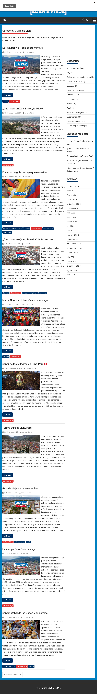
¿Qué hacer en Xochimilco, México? (22, 108)
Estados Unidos (74, 90)
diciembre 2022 (74, 204)
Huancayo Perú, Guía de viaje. (19, 549)
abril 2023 (71, 190)
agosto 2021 (72, 252)
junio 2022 (71, 217)
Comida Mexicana (9, 666)
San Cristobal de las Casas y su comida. (25, 613)
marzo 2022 (72, 230)
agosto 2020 (72, 270)
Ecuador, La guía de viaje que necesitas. (25, 172)
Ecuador (27, 229)
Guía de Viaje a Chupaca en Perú (20, 488)
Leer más (7, 95)
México (31, 666)
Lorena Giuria (28, 52)
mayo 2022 (72, 221)
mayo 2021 (72, 261)
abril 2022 (71, 226)
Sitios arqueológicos (29, 293)
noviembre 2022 (74, 208)
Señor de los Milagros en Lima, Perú (24, 364)
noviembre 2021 (74, 243)
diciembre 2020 (74, 266)
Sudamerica (7, 232)
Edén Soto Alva (28, 304)
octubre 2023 (73, 186)
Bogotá (5, 101)
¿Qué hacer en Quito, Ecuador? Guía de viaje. (27, 239)
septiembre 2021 (74, 248)
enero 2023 (72, 199)
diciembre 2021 (74, 239)
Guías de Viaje (14, 101)
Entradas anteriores (14, 674)
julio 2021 (71, 257)
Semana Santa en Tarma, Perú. (80, 156)
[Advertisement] (81, 42)
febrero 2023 (73, 195)
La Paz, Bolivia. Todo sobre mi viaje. (22, 47)
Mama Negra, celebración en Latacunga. (25, 300)
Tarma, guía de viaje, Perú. (17, 427)
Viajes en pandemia (75, 125)
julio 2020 (71, 274)
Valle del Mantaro (74, 121)
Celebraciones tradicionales (12, 229)
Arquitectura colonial (75, 68)
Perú (28, 542)
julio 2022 (71, 212)
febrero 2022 (73, 235)
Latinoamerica (48, 229)
